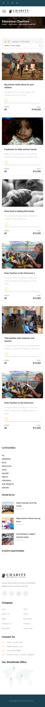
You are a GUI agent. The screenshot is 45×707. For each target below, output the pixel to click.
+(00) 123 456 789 (14, 642)
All (3, 455)
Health (5, 477)
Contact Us (6, 623)
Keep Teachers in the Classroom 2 (19, 273)
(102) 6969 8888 (14, 650)
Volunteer (6, 628)
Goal (39, 107)
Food (4, 470)
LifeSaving (6, 480)
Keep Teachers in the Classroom (18, 402)
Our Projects (8, 484)
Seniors (5, 488)
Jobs (3, 609)
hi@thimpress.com (15, 646)
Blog (4, 462)
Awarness (6, 459)
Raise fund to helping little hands (19, 211)
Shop (26, 614)
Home (4, 24)
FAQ (25, 609)
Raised (6, 107)
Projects (27, 623)
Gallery (5, 473)
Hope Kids (28, 628)
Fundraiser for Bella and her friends (20, 149)
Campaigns (12, 24)
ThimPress (29, 700)
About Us (6, 614)
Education (6, 466)
